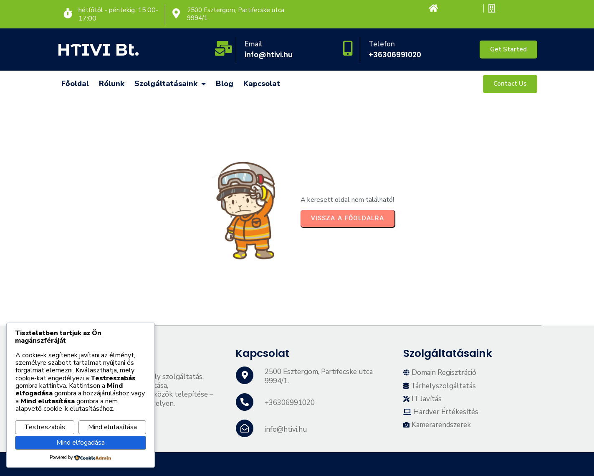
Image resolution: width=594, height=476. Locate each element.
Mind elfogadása (80, 442)
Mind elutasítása (112, 427)
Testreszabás (44, 427)
